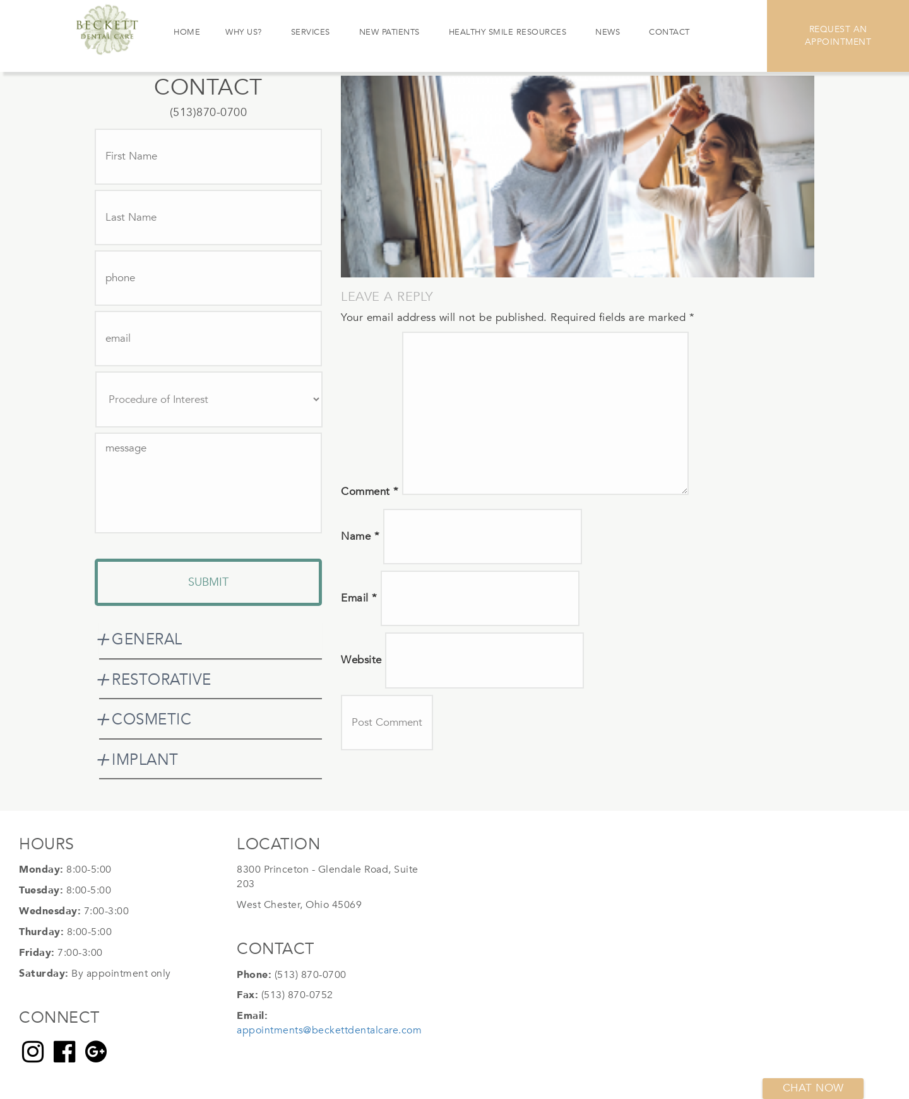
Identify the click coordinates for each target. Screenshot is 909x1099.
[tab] (210, 640)
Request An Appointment (838, 35)
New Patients (389, 32)
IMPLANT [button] (145, 760)
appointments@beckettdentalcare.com (329, 1030)
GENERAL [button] (147, 639)
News (607, 32)
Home (187, 32)
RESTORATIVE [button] (161, 680)
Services (310, 32)
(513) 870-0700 (311, 975)
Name (360, 536)
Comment (370, 491)
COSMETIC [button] (151, 719)
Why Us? (243, 32)
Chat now (813, 1088)
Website (361, 660)
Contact (669, 32)
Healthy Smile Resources (508, 32)
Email (359, 598)
